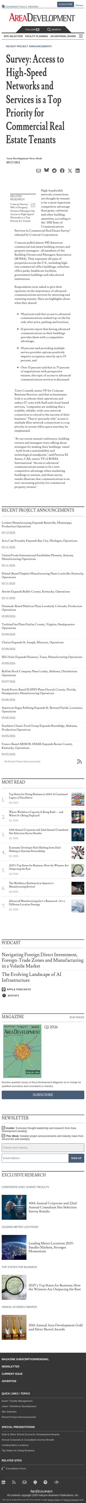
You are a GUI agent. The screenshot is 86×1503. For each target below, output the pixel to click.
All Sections (81, 36)
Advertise (33, 6)
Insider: (39, 1130)
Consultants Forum (15, 6)
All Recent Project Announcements (22, 761)
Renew (79, 5)
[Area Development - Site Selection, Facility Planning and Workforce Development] (43, 17)
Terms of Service (71, 1500)
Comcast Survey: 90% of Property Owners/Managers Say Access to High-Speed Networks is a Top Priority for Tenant (22, 213)
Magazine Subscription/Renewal (25, 1359)
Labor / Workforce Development (19, 1406)
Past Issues (77, 1017)
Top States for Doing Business (18, 1450)
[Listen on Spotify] (43, 995)
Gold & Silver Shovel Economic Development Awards (30, 1434)
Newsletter (10, 1366)
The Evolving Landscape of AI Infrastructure (31, 977)
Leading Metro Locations (15, 1445)
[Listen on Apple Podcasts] (43, 989)
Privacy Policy (54, 1500)
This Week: (42, 1138)
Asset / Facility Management (17, 1401)
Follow (32, 30)
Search (54, 30)
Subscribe (66, 4)
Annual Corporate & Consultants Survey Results (28, 1439)
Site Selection (9, 1411)
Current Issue (12, 1373)
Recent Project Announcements (29, 46)
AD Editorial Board (63, 36)
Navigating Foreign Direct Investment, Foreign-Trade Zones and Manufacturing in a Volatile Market (42, 960)
